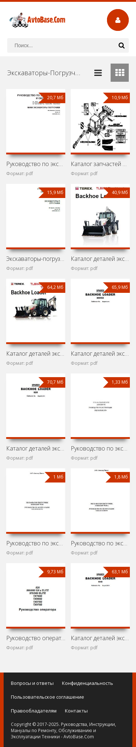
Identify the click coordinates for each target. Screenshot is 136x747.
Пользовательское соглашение (47, 697)
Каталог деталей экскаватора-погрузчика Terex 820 (35, 448)
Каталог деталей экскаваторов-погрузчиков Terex (35, 354)
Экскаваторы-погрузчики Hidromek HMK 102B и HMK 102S (35, 259)
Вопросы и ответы (32, 683)
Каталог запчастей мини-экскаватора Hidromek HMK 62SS (100, 164)
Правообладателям (34, 710)
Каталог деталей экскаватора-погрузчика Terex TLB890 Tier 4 (100, 259)
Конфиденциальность (87, 683)
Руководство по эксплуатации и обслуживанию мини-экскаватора (35, 164)
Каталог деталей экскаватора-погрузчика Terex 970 (100, 638)
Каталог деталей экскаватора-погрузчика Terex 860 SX (100, 354)
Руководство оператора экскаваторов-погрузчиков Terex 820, (35, 638)
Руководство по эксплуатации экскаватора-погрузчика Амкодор (100, 448)
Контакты (76, 710)
